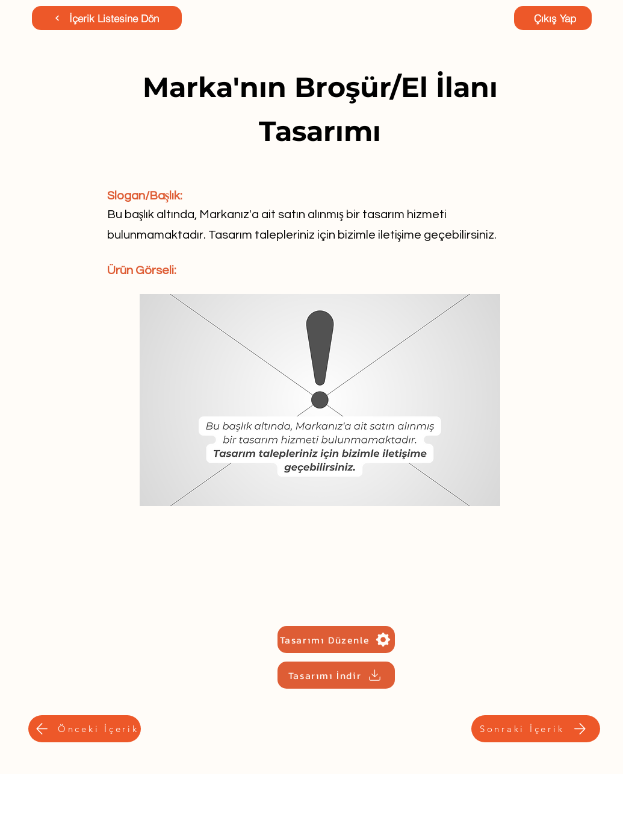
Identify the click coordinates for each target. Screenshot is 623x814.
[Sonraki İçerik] (535, 728)
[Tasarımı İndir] (336, 675)
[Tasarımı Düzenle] (336, 639)
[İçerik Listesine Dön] (107, 18)
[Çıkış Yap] (553, 18)
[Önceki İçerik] (84, 728)
